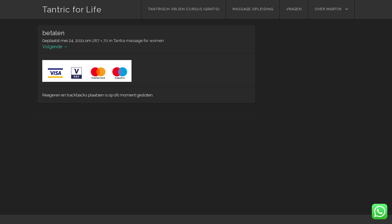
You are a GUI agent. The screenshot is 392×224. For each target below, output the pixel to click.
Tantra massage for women (138, 40)
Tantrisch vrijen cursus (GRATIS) (183, 9)
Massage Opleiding (253, 9)
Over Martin (328, 9)
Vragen (294, 9)
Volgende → (55, 46)
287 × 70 (100, 40)
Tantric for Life (72, 9)
